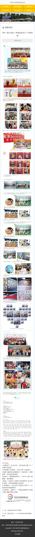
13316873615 (19, 522)
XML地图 (17, 534)
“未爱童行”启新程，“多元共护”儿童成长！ (17, 470)
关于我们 (5, 6)
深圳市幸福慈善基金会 (17, 2)
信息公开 (5, 10)
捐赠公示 (29, 10)
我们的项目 (17, 6)
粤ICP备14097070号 (17, 531)
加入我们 (17, 10)
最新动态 (29, 6)
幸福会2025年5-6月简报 (14, 510)
